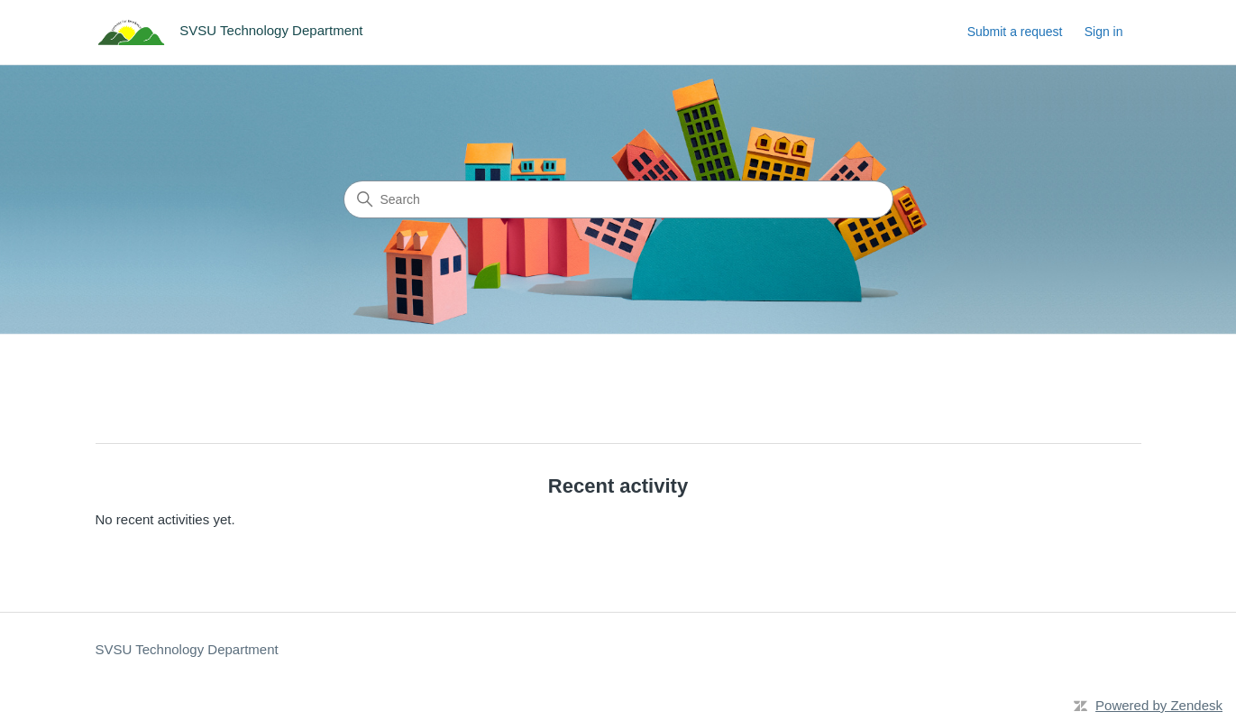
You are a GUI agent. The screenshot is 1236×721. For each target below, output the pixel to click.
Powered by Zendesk (1158, 705)
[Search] (618, 199)
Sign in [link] (1104, 31)
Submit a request (1015, 31)
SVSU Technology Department (187, 649)
